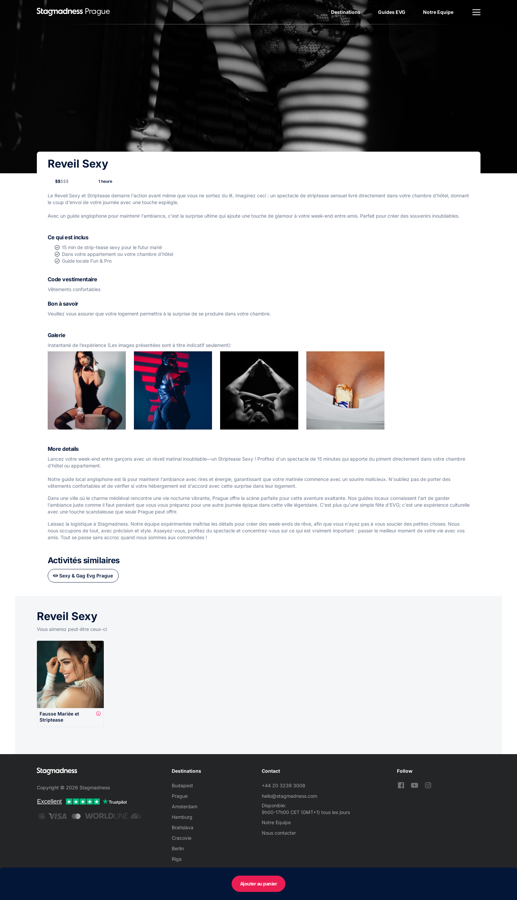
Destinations (345, 12)
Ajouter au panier (258, 883)
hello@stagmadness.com (289, 796)
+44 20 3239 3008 (283, 785)
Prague (180, 796)
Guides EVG (391, 12)
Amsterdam (184, 806)
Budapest (182, 785)
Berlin (178, 848)
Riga (177, 859)
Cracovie (181, 838)
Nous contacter (279, 833)
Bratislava (182, 827)
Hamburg (182, 817)
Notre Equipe (438, 12)
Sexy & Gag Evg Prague (86, 575)
